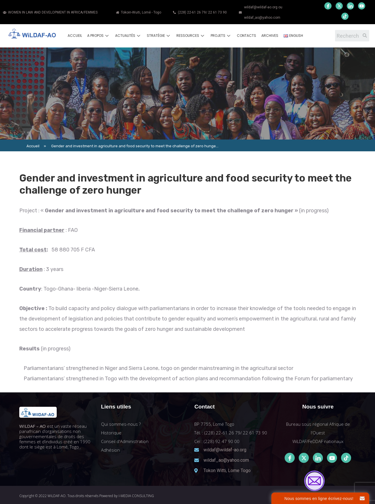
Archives (269, 35)
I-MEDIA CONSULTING (136, 495)
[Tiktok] (346, 458)
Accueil (75, 35)
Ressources (190, 35)
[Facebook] (328, 5)
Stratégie (159, 35)
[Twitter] (339, 5)
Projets (221, 35)
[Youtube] (361, 5)
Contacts (246, 35)
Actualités (128, 35)
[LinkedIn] (350, 5)
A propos (98, 35)
